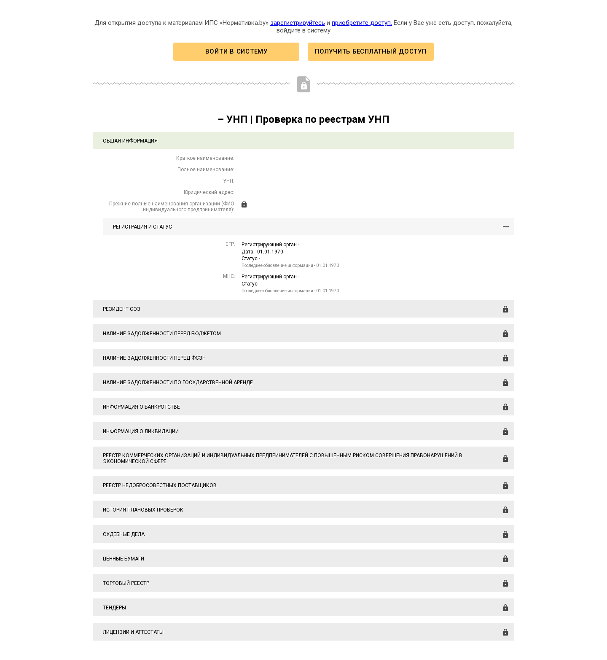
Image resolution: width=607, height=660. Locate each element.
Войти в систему (236, 51)
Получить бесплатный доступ (370, 51)
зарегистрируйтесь (297, 23)
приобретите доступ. (362, 23)
